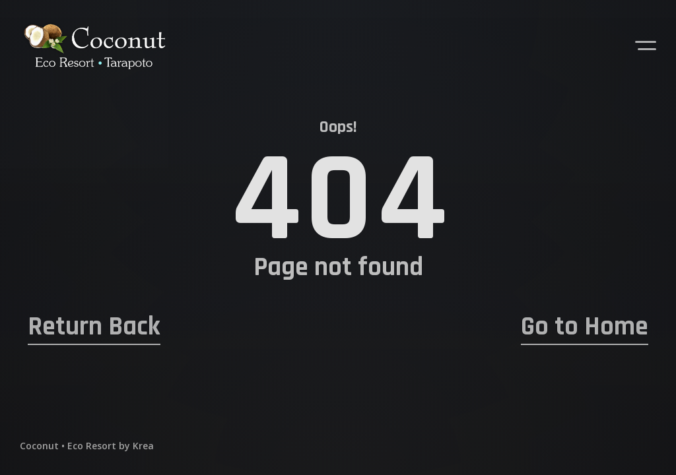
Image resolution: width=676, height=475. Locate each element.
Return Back (94, 327)
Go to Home (584, 327)
